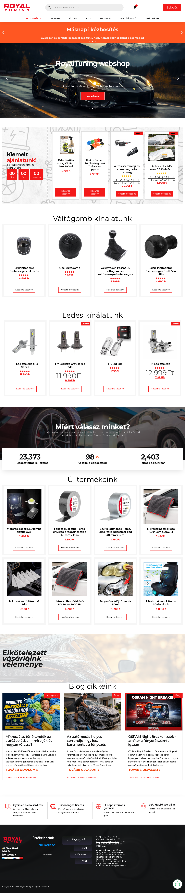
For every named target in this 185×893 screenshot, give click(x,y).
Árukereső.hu (47, 855)
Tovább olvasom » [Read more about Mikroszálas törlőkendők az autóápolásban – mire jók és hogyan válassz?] (22, 770)
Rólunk (73, 18)
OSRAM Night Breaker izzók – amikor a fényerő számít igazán (152, 741)
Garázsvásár (152, 18)
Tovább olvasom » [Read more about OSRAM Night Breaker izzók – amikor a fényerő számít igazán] (144, 770)
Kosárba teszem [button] (24, 289)
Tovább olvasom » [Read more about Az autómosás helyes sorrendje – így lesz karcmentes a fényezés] (83, 770)
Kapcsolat (105, 18)
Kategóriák (34, 18)
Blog (88, 18)
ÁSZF (83, 861)
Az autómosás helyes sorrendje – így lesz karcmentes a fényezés (86, 741)
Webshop (55, 18)
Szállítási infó (128, 18)
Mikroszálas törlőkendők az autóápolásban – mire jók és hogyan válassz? (29, 741)
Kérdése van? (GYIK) (76, 840)
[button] (3, 32)
